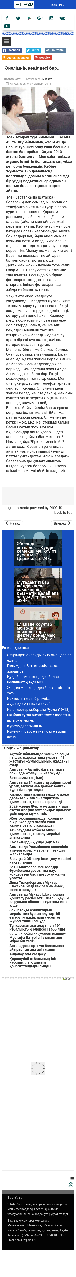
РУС (61, 4)
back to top (63, 512)
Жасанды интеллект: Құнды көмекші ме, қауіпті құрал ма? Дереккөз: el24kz (37, 551)
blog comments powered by (33, 508)
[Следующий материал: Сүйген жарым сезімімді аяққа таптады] (62, 523)
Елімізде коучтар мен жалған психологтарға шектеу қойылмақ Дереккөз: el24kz (36, 631)
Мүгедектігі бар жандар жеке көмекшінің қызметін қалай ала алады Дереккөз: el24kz (38, 591)
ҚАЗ (54, 4)
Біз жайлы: (14, 1197)
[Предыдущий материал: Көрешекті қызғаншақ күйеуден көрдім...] (12, 523)
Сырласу (46, 78)
